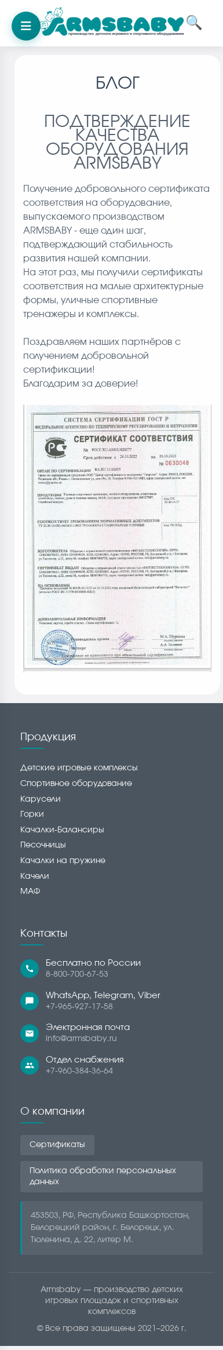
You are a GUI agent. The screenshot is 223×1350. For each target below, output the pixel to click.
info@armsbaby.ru (81, 1039)
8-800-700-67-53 (77, 974)
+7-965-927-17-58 (79, 1007)
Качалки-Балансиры (62, 830)
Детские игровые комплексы (79, 768)
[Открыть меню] (26, 26)
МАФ (30, 891)
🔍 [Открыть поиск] (194, 23)
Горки (32, 814)
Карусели (40, 799)
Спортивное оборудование (76, 784)
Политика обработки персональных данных (103, 1176)
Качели (34, 876)
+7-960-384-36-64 (79, 1071)
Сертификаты (57, 1145)
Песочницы (43, 845)
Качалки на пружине (62, 861)
